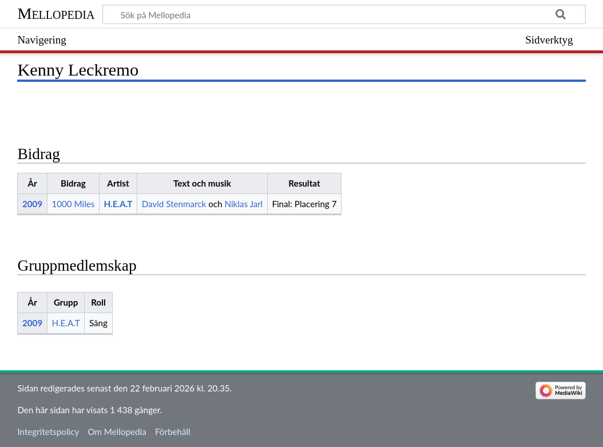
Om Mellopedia (117, 431)
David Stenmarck (174, 204)
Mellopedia (55, 13)
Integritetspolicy (48, 431)
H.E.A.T (118, 204)
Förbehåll (173, 431)
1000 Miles (72, 204)
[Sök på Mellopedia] (344, 14)
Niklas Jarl (243, 204)
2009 (32, 204)
